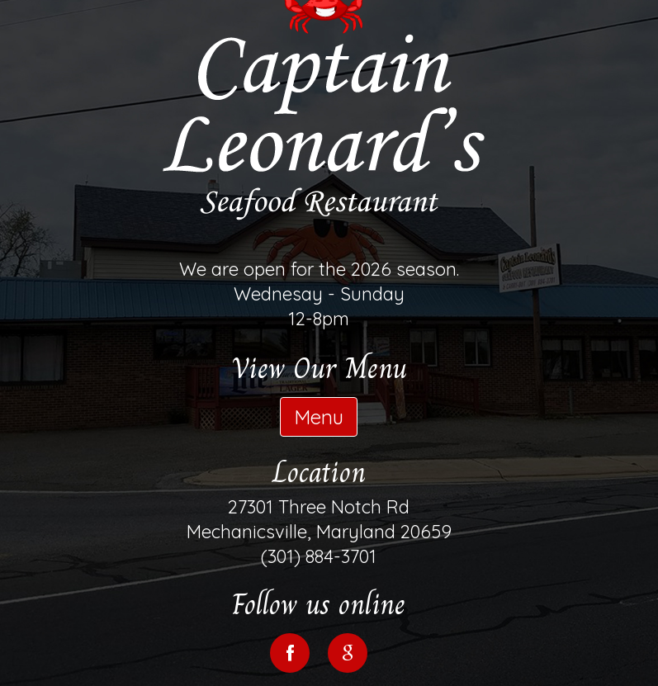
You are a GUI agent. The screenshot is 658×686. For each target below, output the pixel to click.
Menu (318, 417)
